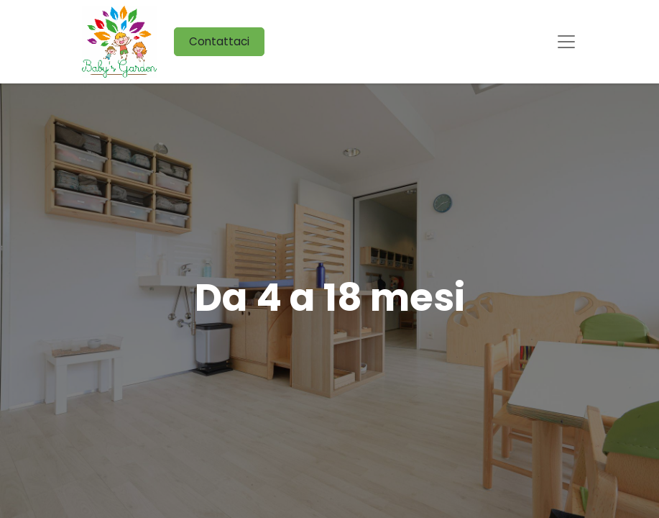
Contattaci (219, 41)
